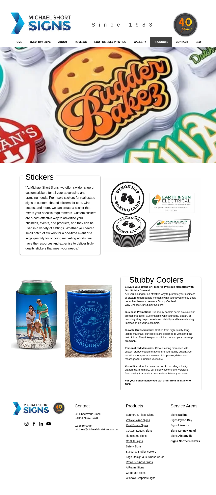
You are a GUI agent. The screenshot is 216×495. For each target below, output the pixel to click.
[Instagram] (26, 423)
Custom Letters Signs (139, 430)
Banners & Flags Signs (140, 414)
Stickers (39, 177)
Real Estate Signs (137, 425)
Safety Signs (134, 446)
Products (134, 405)
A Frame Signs (135, 467)
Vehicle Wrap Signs (138, 420)
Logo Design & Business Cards (145, 457)
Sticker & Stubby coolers (141, 451)
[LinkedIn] (41, 423)
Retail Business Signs (139, 462)
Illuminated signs (136, 435)
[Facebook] (34, 423)
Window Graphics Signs (140, 478)
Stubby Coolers (156, 279)
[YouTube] (48, 423)
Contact (82, 405)
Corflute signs (134, 441)
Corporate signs (136, 472)
